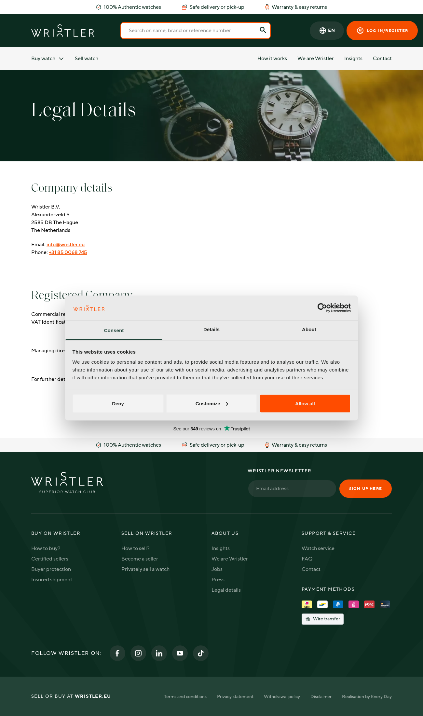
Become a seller (139, 558)
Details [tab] (211, 329)
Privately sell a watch (145, 569)
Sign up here (365, 488)
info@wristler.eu (66, 244)
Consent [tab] (114, 330)
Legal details (226, 590)
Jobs (217, 569)
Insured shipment (51, 579)
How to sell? (135, 548)
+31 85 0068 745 (68, 252)
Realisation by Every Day (367, 697)
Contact (382, 58)
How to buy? (45, 548)
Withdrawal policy (282, 697)
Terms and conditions (185, 697)
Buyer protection (51, 569)
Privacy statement (235, 697)
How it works (272, 58)
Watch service (318, 548)
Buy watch (47, 58)
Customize (212, 403)
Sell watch (86, 58)
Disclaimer (321, 697)
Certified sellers (49, 558)
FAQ (307, 558)
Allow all (305, 403)
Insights (353, 58)
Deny (118, 403)
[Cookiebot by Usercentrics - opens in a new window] (322, 308)
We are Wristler (315, 58)
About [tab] (309, 329)
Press (218, 579)
